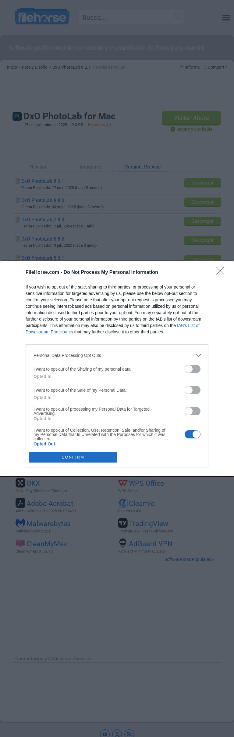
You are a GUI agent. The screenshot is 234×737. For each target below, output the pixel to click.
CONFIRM (73, 457)
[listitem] (117, 355)
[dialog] (117, 369)
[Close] (222, 272)
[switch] (192, 369)
